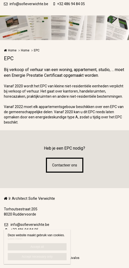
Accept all (37, 247)
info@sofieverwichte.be (26, 4)
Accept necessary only (37, 256)
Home (12, 50)
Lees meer (15, 239)
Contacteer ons (64, 165)
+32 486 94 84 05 (69, 4)
